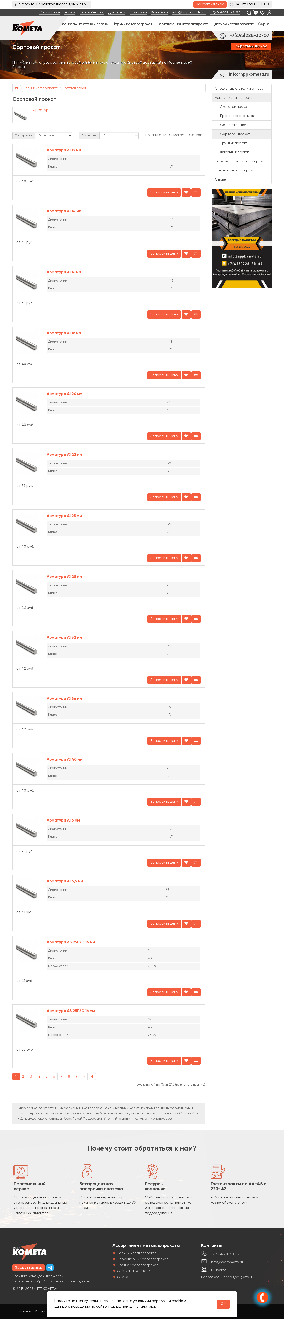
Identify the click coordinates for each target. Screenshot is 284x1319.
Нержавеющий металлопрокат (182, 24)
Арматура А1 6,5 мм (65, 881)
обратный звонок (251, 46)
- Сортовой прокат (232, 134)
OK (223, 1304)
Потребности (92, 12)
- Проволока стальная (235, 116)
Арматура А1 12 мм (64, 150)
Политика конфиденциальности (37, 1276)
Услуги (69, 12)
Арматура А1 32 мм (64, 638)
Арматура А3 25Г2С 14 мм (71, 942)
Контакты (159, 12)
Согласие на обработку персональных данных (51, 1281)
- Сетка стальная (231, 125)
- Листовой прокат (232, 107)
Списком (176, 135)
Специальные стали (133, 1271)
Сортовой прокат (74, 88)
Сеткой (195, 135)
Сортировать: (24, 135)
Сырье (263, 24)
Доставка (116, 12)
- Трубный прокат (231, 143)
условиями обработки (152, 1301)
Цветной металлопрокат (233, 24)
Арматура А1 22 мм (64, 455)
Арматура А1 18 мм (64, 333)
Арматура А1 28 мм (64, 577)
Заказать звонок (210, 4)
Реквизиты (138, 12)
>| (91, 1076)
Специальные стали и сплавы (84, 24)
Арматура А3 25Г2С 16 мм (71, 1011)
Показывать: (89, 135)
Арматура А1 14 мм (64, 211)
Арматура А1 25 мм (64, 516)
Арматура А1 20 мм (64, 394)
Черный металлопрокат (132, 24)
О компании (49, 12)
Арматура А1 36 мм (64, 699)
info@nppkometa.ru (189, 12)
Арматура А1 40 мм (64, 760)
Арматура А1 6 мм (63, 820)
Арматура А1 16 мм (64, 272)
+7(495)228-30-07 (225, 12)
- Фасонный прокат (232, 152)
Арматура (42, 110)
